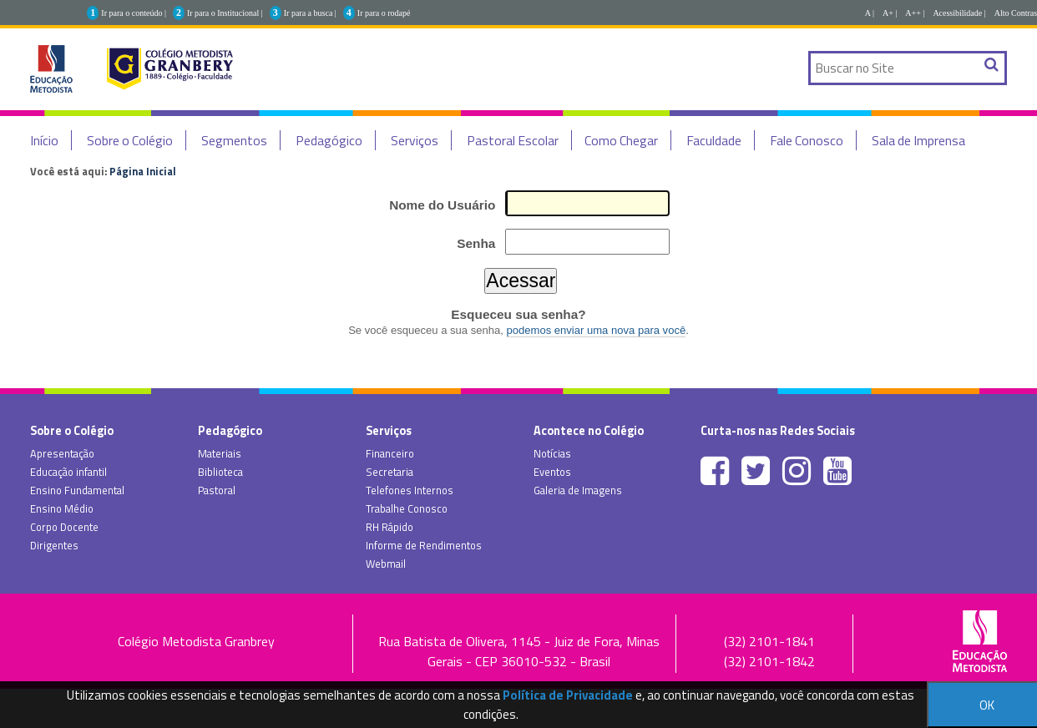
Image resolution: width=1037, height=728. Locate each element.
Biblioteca (220, 471)
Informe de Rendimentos (424, 545)
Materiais (219, 453)
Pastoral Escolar (513, 140)
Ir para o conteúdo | (133, 13)
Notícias (552, 453)
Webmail (386, 563)
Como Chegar (621, 140)
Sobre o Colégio (130, 140)
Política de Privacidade (568, 695)
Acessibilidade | (959, 13)
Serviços (414, 140)
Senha (476, 243)
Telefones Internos (409, 490)
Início (44, 140)
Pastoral (216, 490)
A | (869, 13)
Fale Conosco (806, 140)
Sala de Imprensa (918, 140)
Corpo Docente (64, 526)
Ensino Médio (62, 508)
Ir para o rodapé (384, 13)
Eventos (552, 471)
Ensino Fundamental (77, 490)
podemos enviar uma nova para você (596, 330)
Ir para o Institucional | (225, 13)
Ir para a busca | (310, 13)
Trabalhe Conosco (407, 508)
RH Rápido (389, 526)
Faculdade (713, 140)
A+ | (890, 13)
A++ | (914, 13)
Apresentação (62, 453)
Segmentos (234, 140)
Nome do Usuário (442, 205)
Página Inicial (142, 171)
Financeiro (390, 453)
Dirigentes (54, 545)
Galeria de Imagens (578, 490)
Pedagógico (329, 140)
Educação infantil (68, 471)
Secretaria (389, 471)
